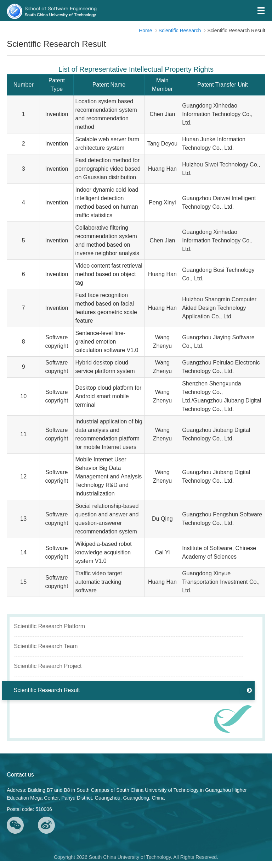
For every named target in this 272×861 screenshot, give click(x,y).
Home (145, 30)
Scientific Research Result (236, 30)
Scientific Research (180, 30)
